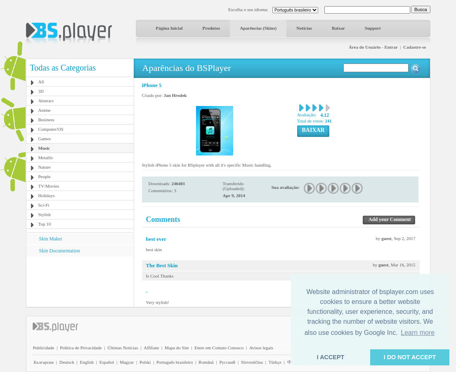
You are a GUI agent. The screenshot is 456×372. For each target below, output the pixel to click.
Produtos (211, 28)
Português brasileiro (174, 362)
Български (44, 362)
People (44, 176)
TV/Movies (48, 186)
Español (106, 362)
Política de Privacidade (81, 347)
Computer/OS (51, 129)
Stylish (44, 214)
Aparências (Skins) (258, 28)
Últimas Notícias (122, 347)
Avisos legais (261, 347)
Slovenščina (252, 362)
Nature (44, 167)
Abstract (46, 100)
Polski (145, 362)
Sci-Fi (44, 204)
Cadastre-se (414, 47)
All (41, 81)
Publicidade (43, 347)
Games (44, 138)
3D (41, 91)
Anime (44, 110)
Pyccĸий (227, 362)
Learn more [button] (418, 332)
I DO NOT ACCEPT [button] (410, 357)
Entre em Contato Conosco (218, 347)
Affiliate (151, 347)
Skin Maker (50, 239)
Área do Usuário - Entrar (373, 47)
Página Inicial (169, 28)
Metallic (46, 157)
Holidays (46, 195)
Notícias (304, 28)
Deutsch (66, 362)
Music (44, 148)
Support (373, 28)
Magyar (127, 362)
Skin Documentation (59, 251)
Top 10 (44, 223)
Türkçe (275, 362)
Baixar (338, 28)
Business (46, 119)
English (87, 362)
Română (206, 362)
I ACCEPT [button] (331, 357)
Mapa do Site (177, 347)
